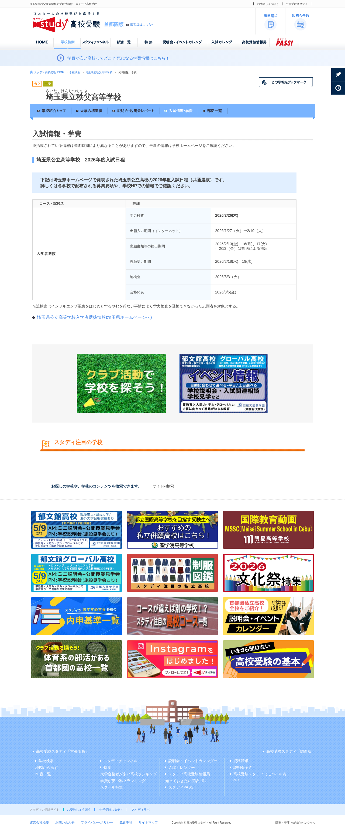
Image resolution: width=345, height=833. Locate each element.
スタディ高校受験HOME (49, 72)
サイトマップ (148, 822)
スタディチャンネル (120, 761)
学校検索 (74, 72)
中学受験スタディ (297, 3)
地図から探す (46, 767)
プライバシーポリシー (97, 822)
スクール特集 (111, 787)
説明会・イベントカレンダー (193, 761)
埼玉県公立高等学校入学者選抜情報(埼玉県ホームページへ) (94, 317)
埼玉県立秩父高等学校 (98, 72)
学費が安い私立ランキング (123, 781)
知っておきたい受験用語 (186, 781)
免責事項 (125, 822)
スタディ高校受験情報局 (189, 774)
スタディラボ (141, 809)
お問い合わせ (65, 822)
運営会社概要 (39, 822)
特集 (107, 767)
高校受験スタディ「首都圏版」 (62, 751)
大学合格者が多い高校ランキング (128, 774)
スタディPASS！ (182, 787)
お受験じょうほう (268, 3)
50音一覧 (43, 774)
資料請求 (241, 761)
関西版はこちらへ (142, 24)
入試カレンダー (181, 767)
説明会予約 (242, 767)
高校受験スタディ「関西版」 (290, 751)
